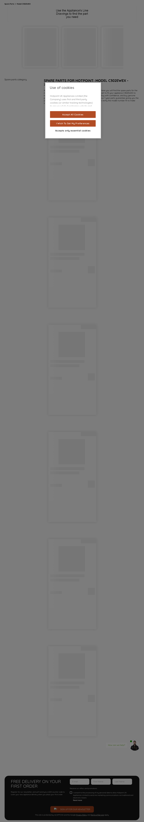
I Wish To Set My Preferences (72, 123)
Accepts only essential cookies (73, 130)
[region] (73, 110)
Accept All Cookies (72, 114)
